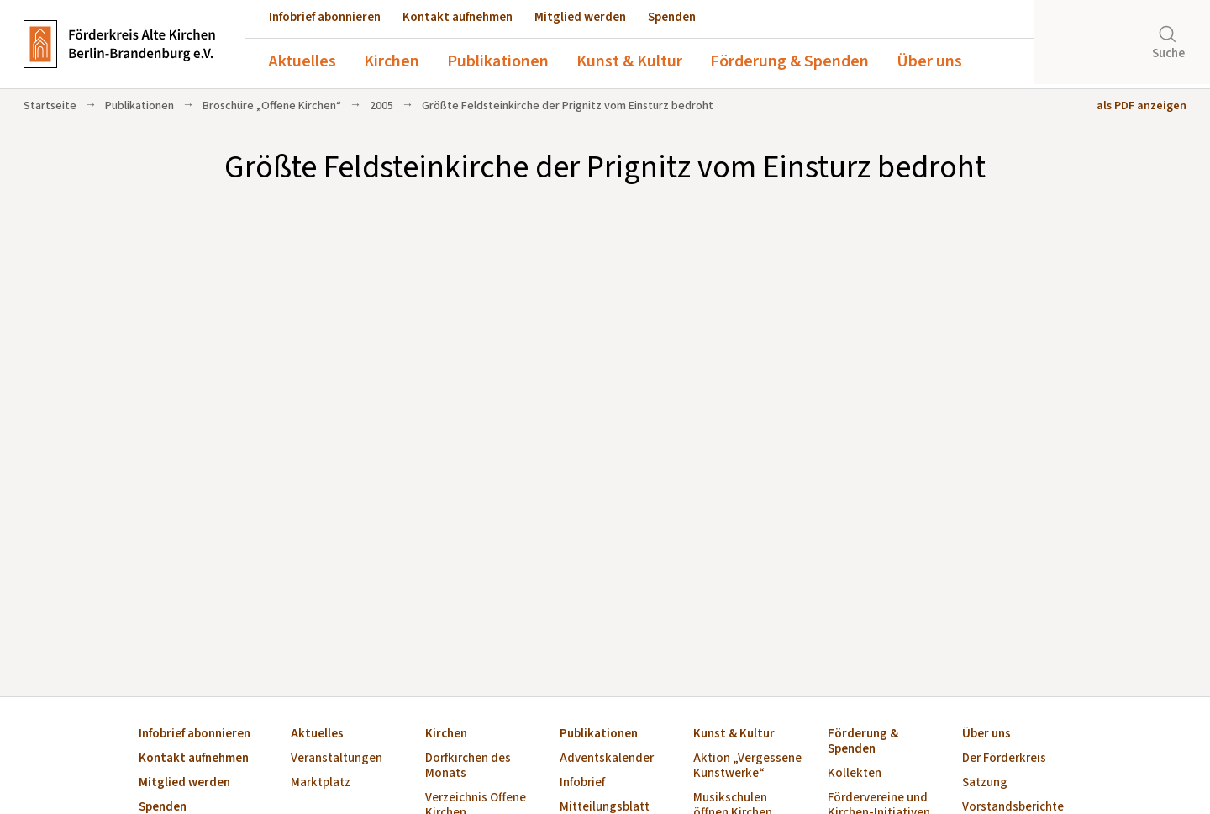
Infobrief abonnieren (325, 17)
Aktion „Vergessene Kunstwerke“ (747, 766)
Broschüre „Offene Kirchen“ (272, 106)
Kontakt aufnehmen (457, 17)
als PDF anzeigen (1141, 106)
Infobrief (582, 783)
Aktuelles (302, 61)
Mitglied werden (580, 17)
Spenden (672, 17)
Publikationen (498, 61)
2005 (381, 106)
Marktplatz (320, 783)
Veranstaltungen (336, 759)
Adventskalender (607, 759)
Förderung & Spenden (789, 61)
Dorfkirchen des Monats (468, 766)
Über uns (929, 61)
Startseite (50, 106)
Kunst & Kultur (629, 61)
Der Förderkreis (1004, 759)
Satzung (984, 783)
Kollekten (854, 774)
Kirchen (391, 61)
